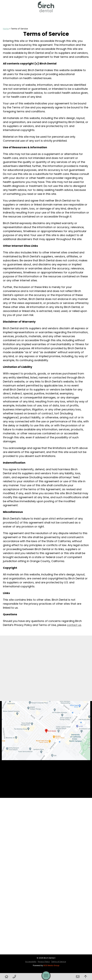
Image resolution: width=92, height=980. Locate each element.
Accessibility (30, 961)
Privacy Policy (44, 961)
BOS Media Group (51, 965)
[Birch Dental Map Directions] (46, 730)
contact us (74, 625)
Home (6, 28)
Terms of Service (58, 961)
